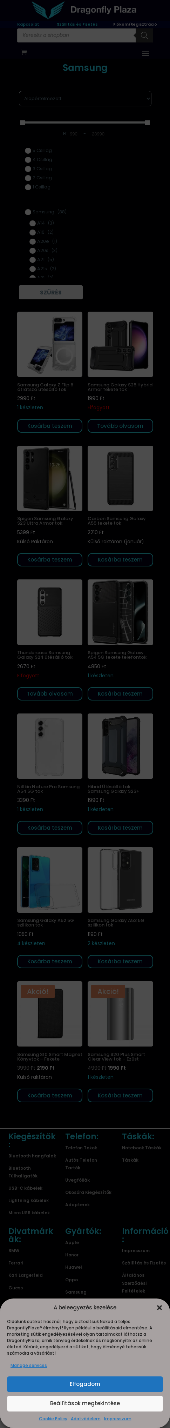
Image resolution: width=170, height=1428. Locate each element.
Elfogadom (85, 1384)
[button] (159, 1307)
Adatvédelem (86, 1419)
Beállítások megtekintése (85, 1403)
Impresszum (117, 1419)
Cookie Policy (53, 1419)
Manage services (29, 1365)
